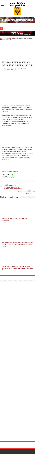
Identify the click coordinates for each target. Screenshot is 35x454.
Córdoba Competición (8, 68)
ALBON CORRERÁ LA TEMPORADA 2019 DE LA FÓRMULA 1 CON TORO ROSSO (13, 173)
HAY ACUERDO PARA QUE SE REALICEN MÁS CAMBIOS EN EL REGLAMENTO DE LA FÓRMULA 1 (17, 254)
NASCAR (16, 69)
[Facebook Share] (4, 162)
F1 (17, 38)
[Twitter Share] (8, 162)
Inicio (1, 38)
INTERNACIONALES (10, 38)
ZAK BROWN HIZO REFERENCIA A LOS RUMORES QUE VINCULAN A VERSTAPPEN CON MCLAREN (17, 230)
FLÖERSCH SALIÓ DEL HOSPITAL (21, 178)
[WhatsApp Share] (12, 162)
